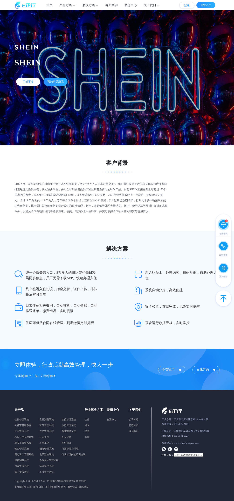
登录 (187, 5)
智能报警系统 (69, 431)
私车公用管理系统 (24, 437)
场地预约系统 (46, 466)
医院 (87, 437)
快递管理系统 (46, 431)
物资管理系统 (22, 448)
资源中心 (131, 5)
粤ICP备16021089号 (55, 487)
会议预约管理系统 (49, 460)
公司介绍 (134, 419)
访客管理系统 (22, 466)
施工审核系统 (22, 472)
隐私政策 (83, 487)
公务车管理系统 (23, 425)
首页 (49, 5)
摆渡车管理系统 (23, 443)
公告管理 (44, 437)
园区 (87, 425)
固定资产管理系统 (24, 454)
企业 (87, 419)
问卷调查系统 (22, 460)
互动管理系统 (46, 425)
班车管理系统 (22, 431)
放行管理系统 (69, 425)
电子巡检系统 (46, 454)
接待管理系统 (69, 419)
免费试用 (205, 5)
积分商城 (66, 443)
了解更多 (28, 81)
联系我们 (134, 431)
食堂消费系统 (46, 419)
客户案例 (111, 5)
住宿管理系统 (22, 419)
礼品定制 (66, 437)
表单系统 (44, 443)
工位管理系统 (46, 472)
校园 (87, 431)
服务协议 (72, 487)
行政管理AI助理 (70, 448)
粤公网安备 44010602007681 (29, 487)
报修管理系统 (46, 448)
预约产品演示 (55, 81)
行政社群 (134, 425)
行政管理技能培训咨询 (74, 454)
